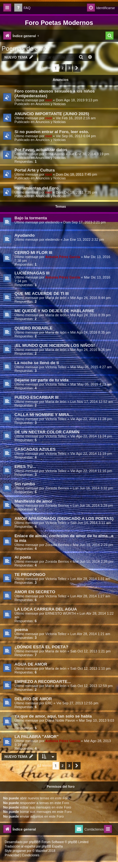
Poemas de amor (25, 48)
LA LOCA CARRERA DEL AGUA (45, 609)
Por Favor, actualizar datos (40, 149)
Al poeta (22, 557)
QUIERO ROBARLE (33, 328)
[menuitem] (22, 8)
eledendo (52, 222)
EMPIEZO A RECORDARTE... (42, 681)
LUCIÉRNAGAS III (31, 273)
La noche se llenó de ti (36, 362)
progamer (19, 851)
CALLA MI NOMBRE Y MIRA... (43, 414)
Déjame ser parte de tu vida (41, 380)
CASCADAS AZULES (35, 449)
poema (21, 629)
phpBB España (52, 846)
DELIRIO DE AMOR (33, 698)
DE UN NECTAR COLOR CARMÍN (46, 432)
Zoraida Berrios (57, 488)
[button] (77, 68)
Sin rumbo (24, 484)
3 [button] (69, 68)
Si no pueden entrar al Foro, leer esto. (51, 131)
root (48, 100)
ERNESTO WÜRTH (60, 613)
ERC (49, 703)
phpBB (33, 842)
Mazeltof (42, 851)
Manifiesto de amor (33, 501)
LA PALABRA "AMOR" (36, 736)
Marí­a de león (55, 298)
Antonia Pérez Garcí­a (62, 257)
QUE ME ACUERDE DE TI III (41, 293)
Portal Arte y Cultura (34, 170)
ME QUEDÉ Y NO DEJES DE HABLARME (54, 310)
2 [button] (63, 68)
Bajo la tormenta (30, 218)
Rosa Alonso (55, 154)
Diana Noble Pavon (60, 720)
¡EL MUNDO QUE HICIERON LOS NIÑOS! (54, 345)
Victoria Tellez (55, 367)
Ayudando (24, 235)
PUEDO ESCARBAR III (36, 397)
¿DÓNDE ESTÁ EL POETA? (41, 647)
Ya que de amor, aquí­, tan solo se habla (53, 716)
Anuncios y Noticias (51, 104)
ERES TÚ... (25, 466)
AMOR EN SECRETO (34, 591)
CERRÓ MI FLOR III (33, 252)
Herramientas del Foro (36, 188)
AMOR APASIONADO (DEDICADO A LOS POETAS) (64, 518)
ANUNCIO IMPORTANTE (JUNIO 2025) (51, 113)
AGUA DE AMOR (30, 664)
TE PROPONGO (29, 574)
